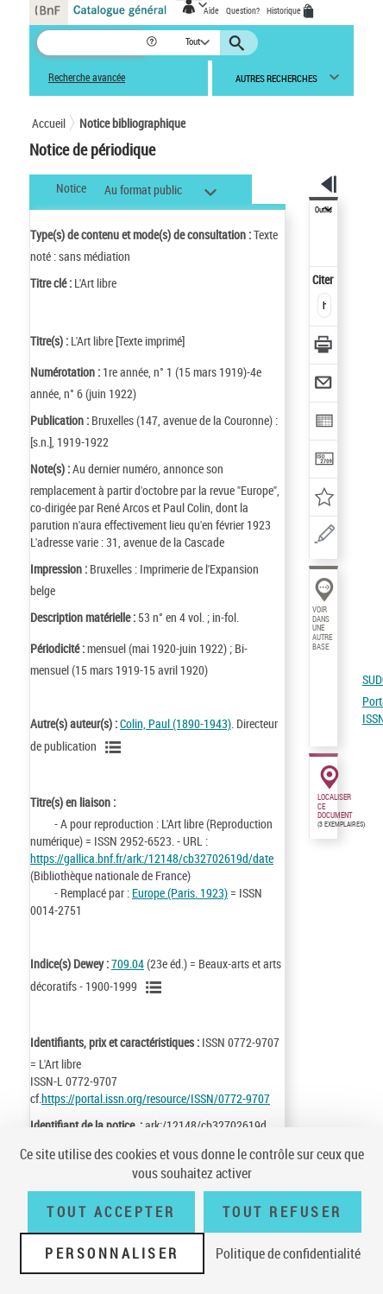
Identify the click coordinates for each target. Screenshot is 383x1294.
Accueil (49, 123)
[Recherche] (91, 42)
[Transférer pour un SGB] (323, 460)
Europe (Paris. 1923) (180, 893)
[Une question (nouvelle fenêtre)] (323, 536)
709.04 (127, 963)
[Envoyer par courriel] (323, 384)
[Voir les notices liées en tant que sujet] (156, 987)
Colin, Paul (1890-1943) (175, 723)
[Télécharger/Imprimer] (323, 346)
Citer (324, 279)
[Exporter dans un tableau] (323, 422)
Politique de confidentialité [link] (288, 1253)
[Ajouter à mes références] (323, 498)
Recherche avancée (86, 77)
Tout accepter (111, 1211)
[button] (153, 42)
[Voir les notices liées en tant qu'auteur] (115, 747)
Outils (323, 210)
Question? (243, 10)
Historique (285, 10)
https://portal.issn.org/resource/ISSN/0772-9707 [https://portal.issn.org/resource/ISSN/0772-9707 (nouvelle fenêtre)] (155, 1098)
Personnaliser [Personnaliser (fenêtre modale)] (112, 1253)
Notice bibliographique (132, 123)
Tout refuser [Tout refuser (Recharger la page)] (282, 1211)
